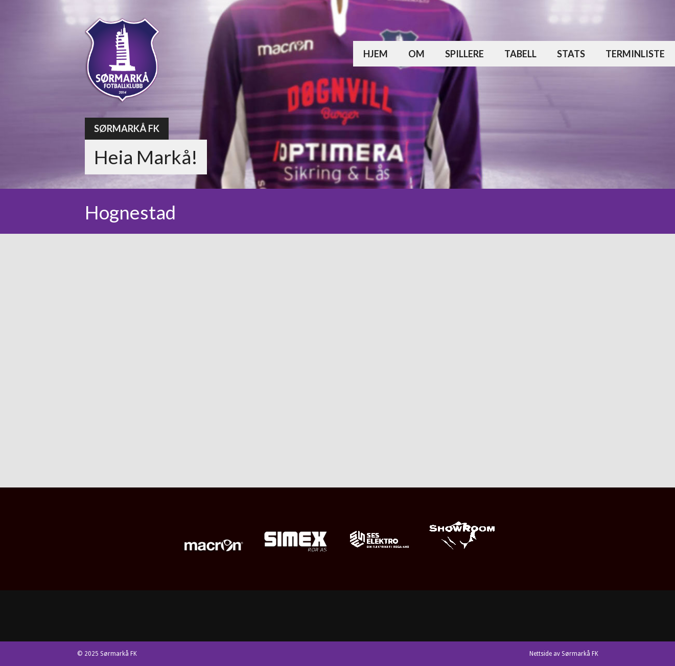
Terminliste (635, 53)
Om (416, 53)
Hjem (375, 53)
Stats (571, 53)
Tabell (520, 53)
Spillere (464, 53)
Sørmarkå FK (126, 128)
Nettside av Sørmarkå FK (563, 653)
